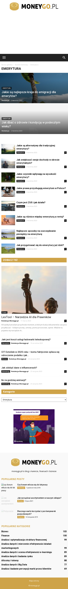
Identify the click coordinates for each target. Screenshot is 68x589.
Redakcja (5, 100)
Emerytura (7, 88)
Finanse (21, 517)
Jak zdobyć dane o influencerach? (19, 367)
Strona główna (6, 65)
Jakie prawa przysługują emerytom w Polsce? (41, 188)
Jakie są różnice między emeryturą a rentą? (40, 216)
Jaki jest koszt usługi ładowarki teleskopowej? (26, 339)
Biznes (4, 359)
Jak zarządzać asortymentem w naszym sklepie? (39, 498)
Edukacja (21, 488)
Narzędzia (5, 343)
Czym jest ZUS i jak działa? (30, 202)
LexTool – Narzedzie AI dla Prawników (26, 317)
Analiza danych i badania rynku (17, 556)
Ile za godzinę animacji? (13, 380)
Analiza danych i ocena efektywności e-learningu (26, 552)
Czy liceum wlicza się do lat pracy (32, 485)
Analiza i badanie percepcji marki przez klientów (26, 568)
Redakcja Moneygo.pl (10, 321)
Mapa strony (34, 581)
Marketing (5, 371)
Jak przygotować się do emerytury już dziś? (40, 245)
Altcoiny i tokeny (10, 560)
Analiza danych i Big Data (14, 564)
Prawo (4, 312)
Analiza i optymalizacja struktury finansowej (24, 539)
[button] (64, 57)
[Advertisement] (34, 33)
